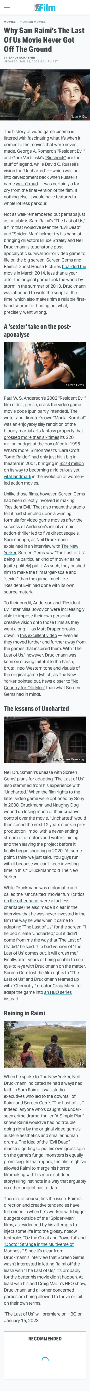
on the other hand (21, 901)
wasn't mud (27, 184)
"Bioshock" (55, 157)
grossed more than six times (31, 437)
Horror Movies (33, 21)
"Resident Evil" (71, 151)
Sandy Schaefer (21, 57)
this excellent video (38, 635)
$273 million (72, 463)
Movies (10, 21)
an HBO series (58, 992)
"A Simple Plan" (69, 1116)
